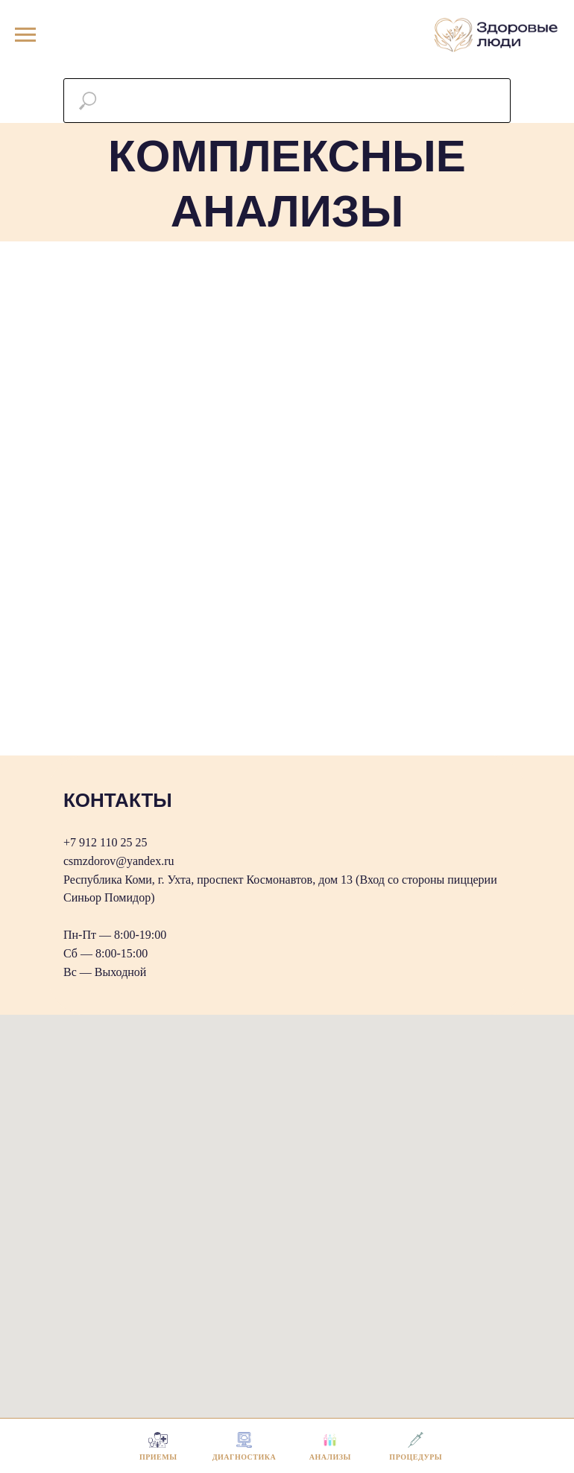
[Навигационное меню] (25, 35)
